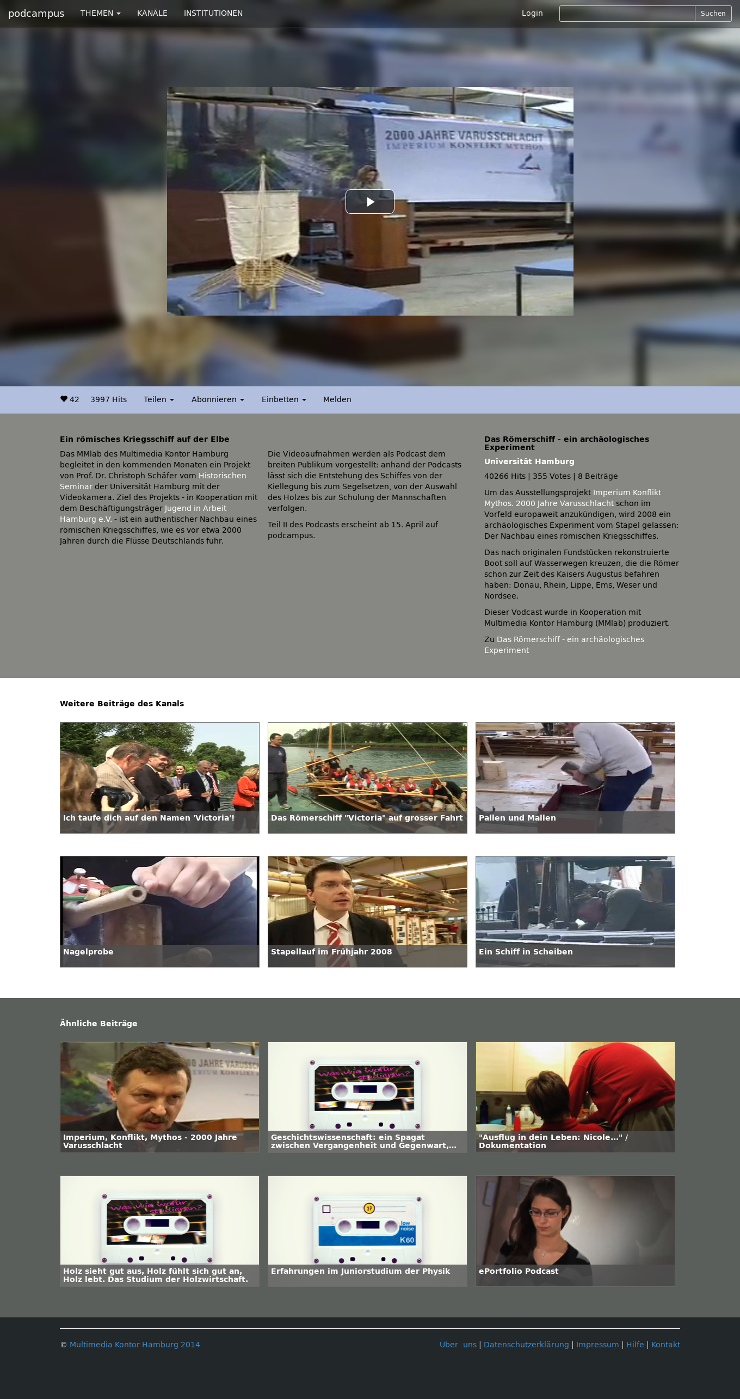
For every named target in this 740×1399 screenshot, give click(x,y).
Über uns (458, 1344)
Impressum (597, 1344)
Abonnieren (218, 399)
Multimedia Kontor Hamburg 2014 (135, 1344)
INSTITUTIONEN (213, 13)
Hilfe (635, 1344)
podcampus (36, 14)
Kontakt (665, 1344)
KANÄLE (152, 13)
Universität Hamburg (529, 461)
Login (532, 13)
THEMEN (101, 13)
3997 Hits (108, 399)
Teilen (159, 399)
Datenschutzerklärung (526, 1344)
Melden (337, 399)
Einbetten (284, 399)
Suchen (713, 13)
